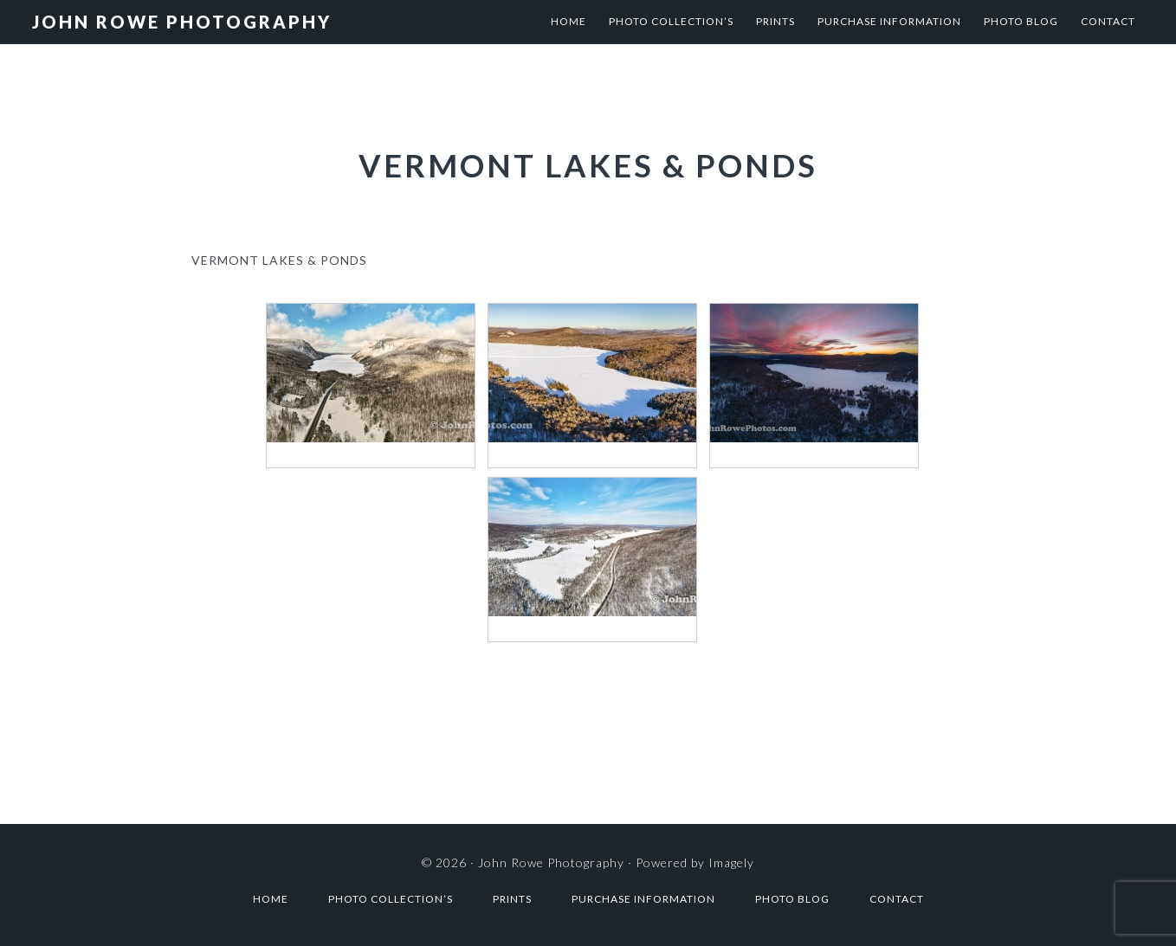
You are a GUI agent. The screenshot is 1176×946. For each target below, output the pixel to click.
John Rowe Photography (182, 21)
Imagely (731, 862)
